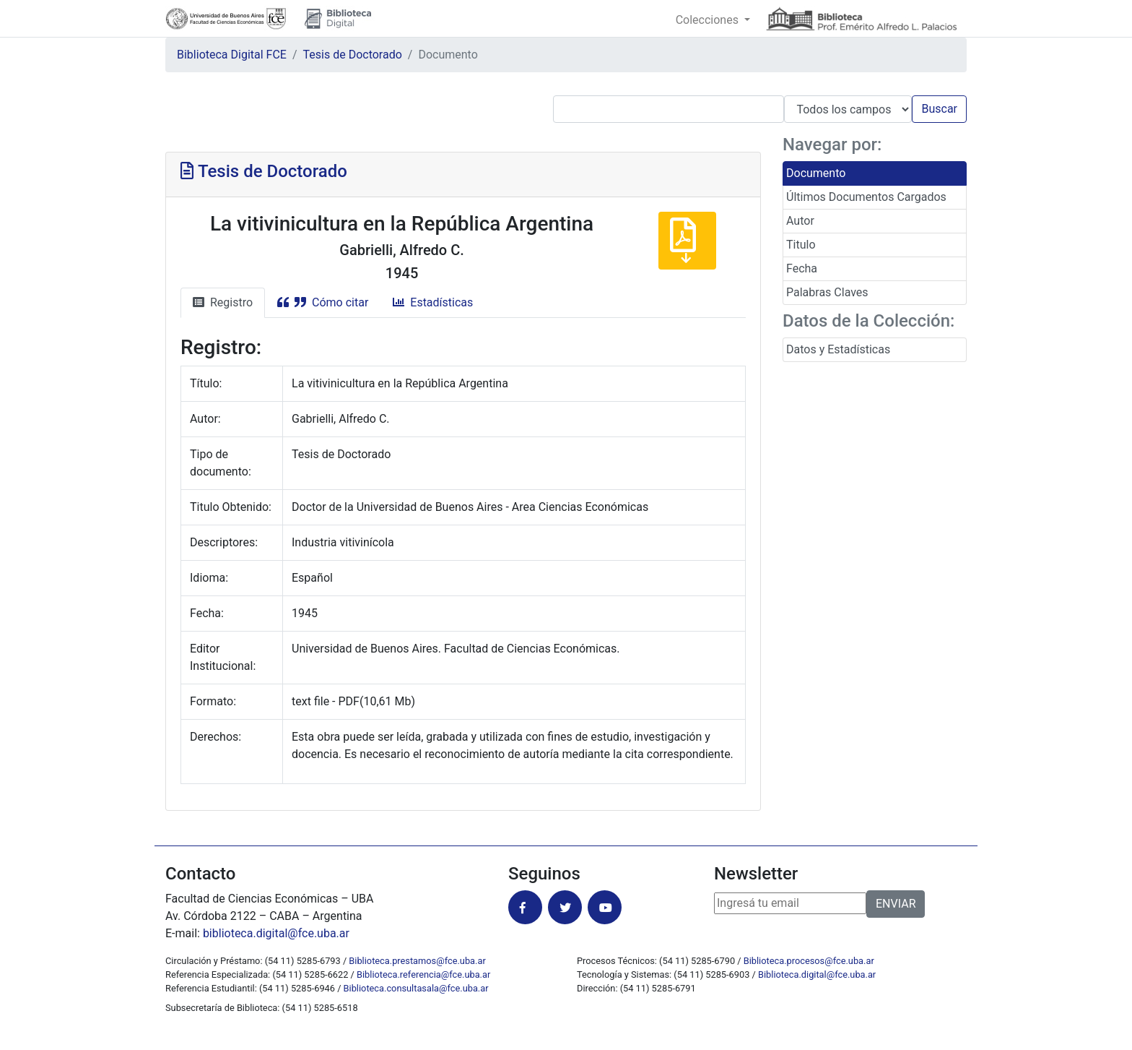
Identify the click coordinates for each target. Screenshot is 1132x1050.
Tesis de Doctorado (352, 54)
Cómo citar (322, 302)
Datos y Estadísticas (838, 349)
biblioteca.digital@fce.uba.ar (276, 933)
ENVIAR (895, 904)
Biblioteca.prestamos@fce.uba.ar (417, 960)
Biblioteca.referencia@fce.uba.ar (423, 974)
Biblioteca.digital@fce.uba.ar (817, 974)
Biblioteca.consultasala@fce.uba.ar (416, 988)
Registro (223, 302)
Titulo (801, 244)
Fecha (801, 268)
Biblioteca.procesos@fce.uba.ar (809, 960)
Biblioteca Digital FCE (232, 54)
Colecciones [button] (708, 20)
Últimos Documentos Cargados (866, 197)
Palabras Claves (827, 292)
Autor (800, 221)
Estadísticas (433, 302)
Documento (815, 173)
